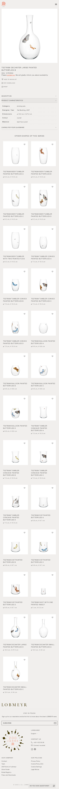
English (33, 733)
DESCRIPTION (7, 96)
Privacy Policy (35, 761)
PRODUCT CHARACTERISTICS (12, 100)
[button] (29, 36)
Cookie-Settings (36, 766)
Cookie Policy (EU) (37, 764)
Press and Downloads (9, 775)
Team (3, 764)
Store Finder (6, 769)
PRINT (6, 86)
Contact (4, 761)
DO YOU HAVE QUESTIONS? (39, 786)
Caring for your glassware (13, 127)
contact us (11, 75)
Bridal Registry (6, 772)
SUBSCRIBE (29, 723)
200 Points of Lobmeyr (9, 766)
